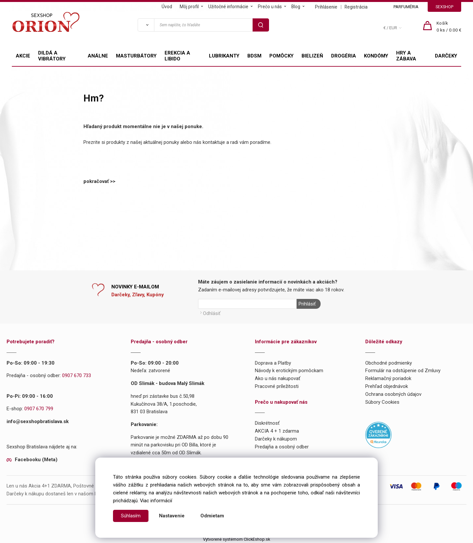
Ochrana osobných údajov (393, 394)
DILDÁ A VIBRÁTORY (52, 56)
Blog (295, 6)
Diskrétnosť (267, 423)
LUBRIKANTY (224, 56)
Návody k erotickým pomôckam (289, 370)
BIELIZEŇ (312, 56)
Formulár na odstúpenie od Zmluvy (402, 370)
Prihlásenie (326, 7)
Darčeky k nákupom (276, 438)
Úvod (167, 6)
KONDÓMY (376, 56)
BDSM (254, 56)
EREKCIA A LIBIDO (177, 56)
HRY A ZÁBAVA (406, 56)
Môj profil (189, 6)
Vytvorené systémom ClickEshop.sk (236, 538)
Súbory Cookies (382, 402)
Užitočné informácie (228, 6)
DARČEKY (446, 56)
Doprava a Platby (273, 363)
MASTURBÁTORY (136, 56)
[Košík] (449, 27)
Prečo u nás (270, 6)
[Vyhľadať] (146, 25)
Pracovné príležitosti (277, 386)
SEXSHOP (444, 6)
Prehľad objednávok (386, 386)
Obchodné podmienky (388, 363)
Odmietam (212, 516)
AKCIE (23, 56)
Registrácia (356, 7)
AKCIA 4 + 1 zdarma (277, 431)
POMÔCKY (281, 56)
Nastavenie (172, 516)
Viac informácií (156, 501)
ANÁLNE (98, 56)
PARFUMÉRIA (406, 6)
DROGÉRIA (343, 56)
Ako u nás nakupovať (277, 378)
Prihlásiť (306, 304)
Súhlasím (131, 516)
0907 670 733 (76, 375)
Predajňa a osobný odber (282, 446)
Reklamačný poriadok (388, 378)
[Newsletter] (247, 304)
